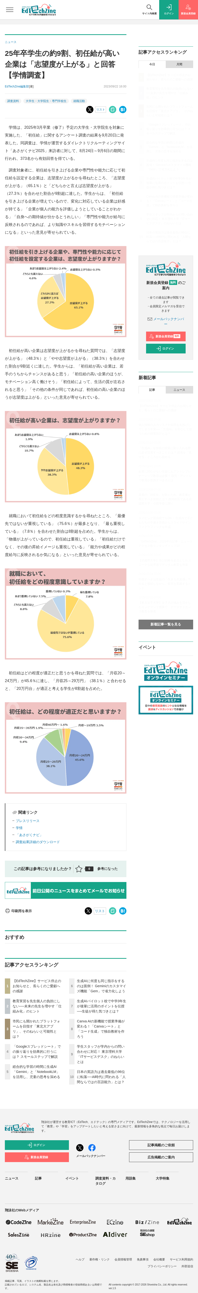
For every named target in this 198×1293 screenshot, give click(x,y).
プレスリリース (28, 821)
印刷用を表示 (18, 911)
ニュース (179, 390)
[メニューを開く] (9, 9)
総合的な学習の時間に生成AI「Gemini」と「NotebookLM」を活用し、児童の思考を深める (36, 1072)
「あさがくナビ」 (29, 835)
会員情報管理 (123, 1259)
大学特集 (162, 1178)
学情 (19, 828)
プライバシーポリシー (162, 1266)
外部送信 (187, 1266)
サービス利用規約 (181, 1259)
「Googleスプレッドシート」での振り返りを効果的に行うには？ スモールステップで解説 (37, 1052)
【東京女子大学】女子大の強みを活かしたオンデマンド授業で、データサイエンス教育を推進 (165, 607)
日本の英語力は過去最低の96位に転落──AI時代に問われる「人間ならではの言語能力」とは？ (101, 1077)
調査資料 (13, 101)
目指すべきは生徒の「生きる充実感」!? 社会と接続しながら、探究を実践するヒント (165, 584)
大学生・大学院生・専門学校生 (46, 101)
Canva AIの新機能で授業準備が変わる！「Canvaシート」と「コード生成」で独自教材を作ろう (169, 201)
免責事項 (142, 1259)
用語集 (130, 1178)
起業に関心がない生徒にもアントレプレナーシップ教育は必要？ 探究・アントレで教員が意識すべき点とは (165, 476)
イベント (72, 1178)
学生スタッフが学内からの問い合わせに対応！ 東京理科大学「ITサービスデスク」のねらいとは (169, 219)
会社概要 (159, 1259)
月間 (179, 64)
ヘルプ (80, 1259)
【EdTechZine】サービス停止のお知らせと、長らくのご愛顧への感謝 (37, 986)
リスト (100, 109)
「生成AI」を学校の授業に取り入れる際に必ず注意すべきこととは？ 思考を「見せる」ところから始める (165, 452)
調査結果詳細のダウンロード (38, 842)
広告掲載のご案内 (161, 1157)
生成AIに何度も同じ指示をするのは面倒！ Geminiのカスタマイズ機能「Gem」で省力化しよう (101, 986)
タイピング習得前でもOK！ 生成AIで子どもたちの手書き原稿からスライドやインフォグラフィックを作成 (166, 522)
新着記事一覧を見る (165, 624)
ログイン (165, 348)
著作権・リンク (99, 1259)
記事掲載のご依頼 (161, 1145)
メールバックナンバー (90, 1156)
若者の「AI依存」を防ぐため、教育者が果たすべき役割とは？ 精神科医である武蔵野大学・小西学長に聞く (165, 499)
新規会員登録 (165, 336)
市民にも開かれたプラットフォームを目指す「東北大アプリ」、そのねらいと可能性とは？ (169, 111)
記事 (152, 390)
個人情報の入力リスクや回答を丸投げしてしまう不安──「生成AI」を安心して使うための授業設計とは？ (165, 429)
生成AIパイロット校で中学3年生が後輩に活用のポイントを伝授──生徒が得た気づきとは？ (101, 1006)
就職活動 (79, 101)
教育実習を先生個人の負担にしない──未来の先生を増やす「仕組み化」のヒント (37, 1006)
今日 (152, 64)
